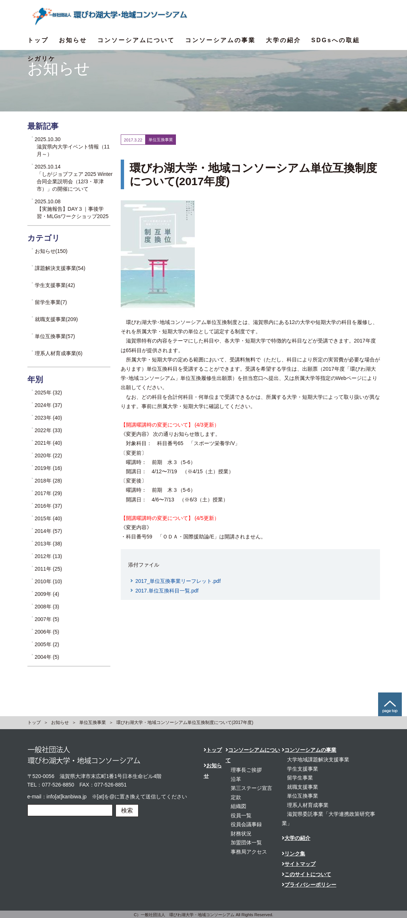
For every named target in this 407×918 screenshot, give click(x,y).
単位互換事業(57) (55, 336)
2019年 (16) (48, 468)
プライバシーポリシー (309, 885)
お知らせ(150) (51, 251)
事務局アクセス (249, 852)
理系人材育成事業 (307, 805)
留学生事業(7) (51, 302)
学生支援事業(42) (55, 285)
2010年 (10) (48, 581)
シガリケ (41, 59)
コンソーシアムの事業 (220, 40)
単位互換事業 (92, 722)
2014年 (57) (48, 531)
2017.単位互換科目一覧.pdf (167, 591)
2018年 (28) (48, 481)
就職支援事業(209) (56, 319)
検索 (127, 810)
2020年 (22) (48, 455)
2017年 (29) (48, 493)
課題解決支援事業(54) (60, 268)
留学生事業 (300, 778)
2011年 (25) (48, 569)
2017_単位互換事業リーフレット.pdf (178, 581)
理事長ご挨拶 (246, 770)
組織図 (238, 806)
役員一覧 (241, 815)
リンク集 (293, 854)
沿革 (236, 779)
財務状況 (241, 834)
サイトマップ (299, 864)
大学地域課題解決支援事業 (318, 759)
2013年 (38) (48, 544)
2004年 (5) (47, 657)
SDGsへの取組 (335, 40)
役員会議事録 (246, 824)
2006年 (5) (47, 632)
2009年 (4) (47, 594)
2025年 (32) (48, 392)
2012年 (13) (48, 556)
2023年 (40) (48, 418)
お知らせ (73, 40)
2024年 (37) (48, 405)
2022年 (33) (48, 430)
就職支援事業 (302, 787)
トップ (38, 40)
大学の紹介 (283, 40)
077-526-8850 (58, 785)
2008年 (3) (47, 607)
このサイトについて (306, 874)
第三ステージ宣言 (251, 788)
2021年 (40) (48, 443)
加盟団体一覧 (246, 842)
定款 (236, 797)
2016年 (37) (48, 506)
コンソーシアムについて (136, 40)
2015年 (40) (48, 518)
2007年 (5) (47, 619)
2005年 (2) (47, 644)
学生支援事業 (302, 769)
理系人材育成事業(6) (59, 353)
